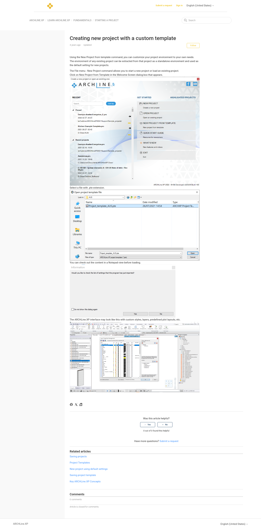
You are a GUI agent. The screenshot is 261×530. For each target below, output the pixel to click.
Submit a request (164, 5)
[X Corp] (77, 405)
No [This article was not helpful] (166, 424)
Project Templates (80, 462)
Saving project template (83, 475)
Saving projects (78, 456)
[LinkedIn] (81, 405)
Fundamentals (82, 20)
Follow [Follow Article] (193, 45)
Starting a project (107, 20)
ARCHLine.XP (36, 20)
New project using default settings (89, 468)
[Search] (207, 20)
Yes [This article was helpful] (149, 424)
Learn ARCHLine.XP (58, 20)
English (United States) (200, 5)
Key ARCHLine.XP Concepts (85, 481)
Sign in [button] (179, 5)
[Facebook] (72, 405)
